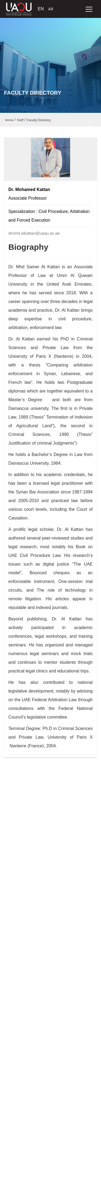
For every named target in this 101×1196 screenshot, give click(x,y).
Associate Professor (27, 198)
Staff (20, 120)
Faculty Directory (38, 120)
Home (9, 120)
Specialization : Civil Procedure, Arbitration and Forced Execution (48, 215)
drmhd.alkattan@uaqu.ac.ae (34, 233)
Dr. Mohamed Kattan (29, 189)
